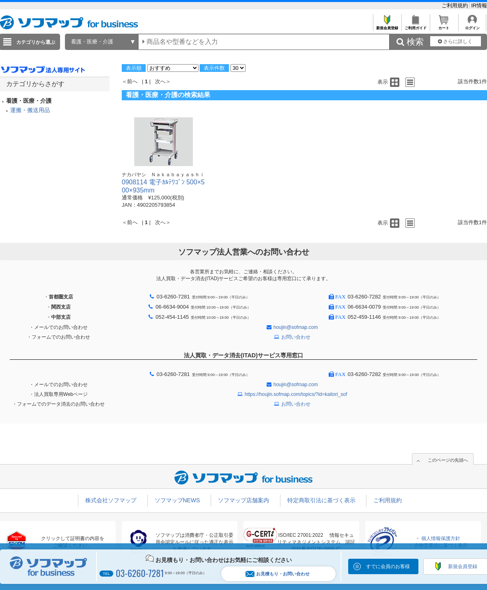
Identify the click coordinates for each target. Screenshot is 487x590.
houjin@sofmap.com (296, 327)
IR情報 (479, 5)
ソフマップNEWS (177, 500)
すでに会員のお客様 (388, 566)
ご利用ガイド (415, 26)
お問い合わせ (295, 337)
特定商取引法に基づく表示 (321, 500)
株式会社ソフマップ (110, 500)
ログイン (472, 26)
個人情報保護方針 (440, 538)
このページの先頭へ (448, 460)
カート (444, 26)
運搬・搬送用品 (30, 110)
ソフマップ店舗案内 (243, 500)
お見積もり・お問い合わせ (278, 574)
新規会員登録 (387, 26)
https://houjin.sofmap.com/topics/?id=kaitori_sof (296, 394)
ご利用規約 (456, 5)
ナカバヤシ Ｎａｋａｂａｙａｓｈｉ (163, 174)
